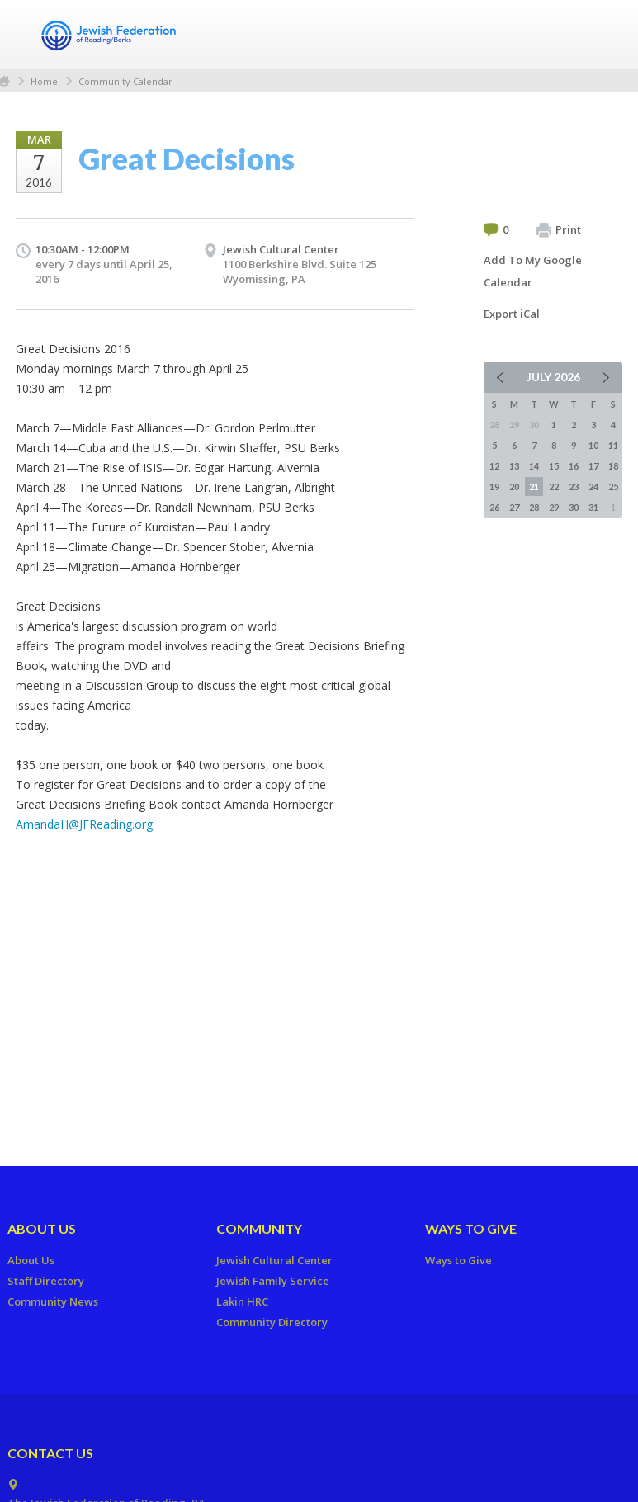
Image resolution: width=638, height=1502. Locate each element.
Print (558, 230)
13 (514, 466)
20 (514, 486)
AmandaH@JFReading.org (84, 824)
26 (494, 507)
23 (574, 486)
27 (514, 507)
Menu (603, 35)
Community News (52, 1301)
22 (554, 486)
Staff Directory (45, 1280)
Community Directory (272, 1322)
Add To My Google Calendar (533, 271)
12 (494, 466)
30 (574, 507)
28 (534, 507)
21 (534, 486)
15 (554, 466)
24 (593, 486)
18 (613, 466)
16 (574, 466)
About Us (41, 1228)
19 (494, 486)
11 (613, 445)
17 (593, 466)
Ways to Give (471, 1228)
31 (593, 507)
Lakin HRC (242, 1301)
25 (613, 486)
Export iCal (512, 313)
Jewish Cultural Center (281, 249)
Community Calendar (125, 81)
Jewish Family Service (272, 1280)
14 (534, 466)
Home (44, 81)
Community (259, 1228)
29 (554, 507)
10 (593, 445)
